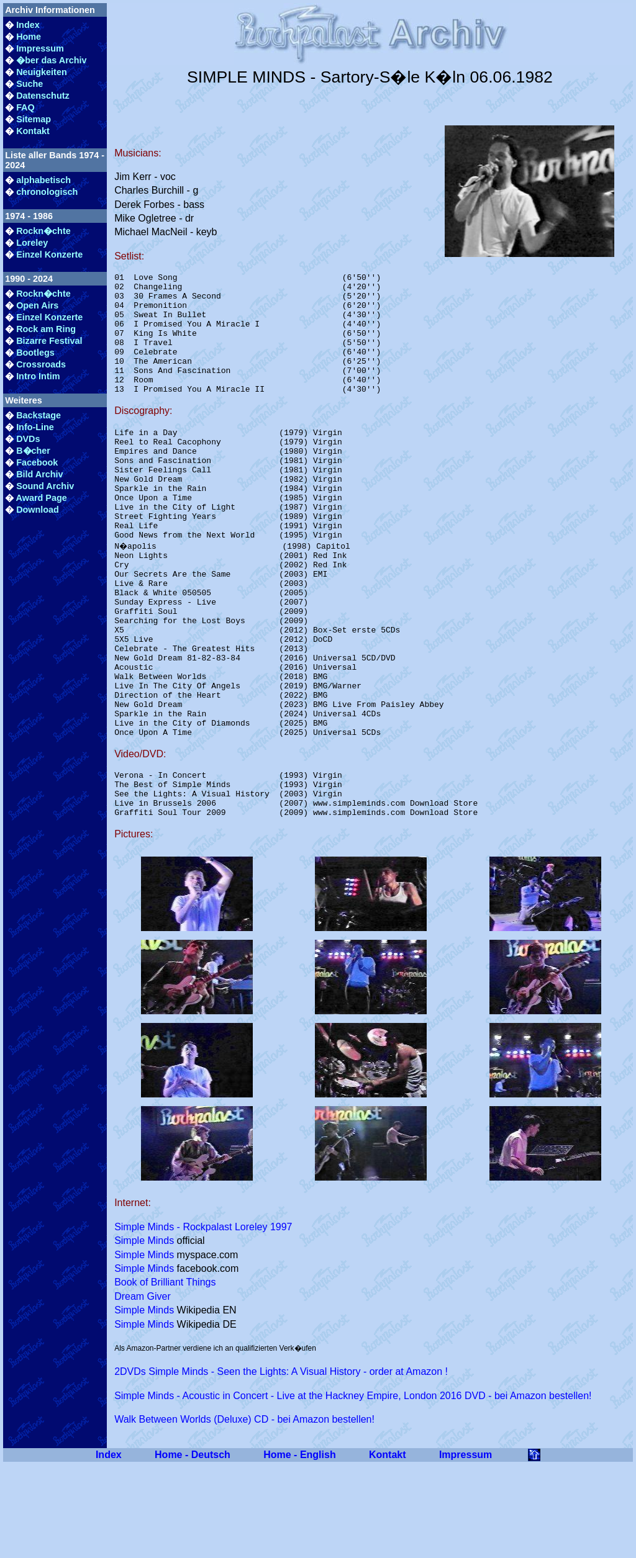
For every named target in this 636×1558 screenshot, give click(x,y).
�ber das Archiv (51, 60)
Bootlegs (35, 353)
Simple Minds (144, 1333)
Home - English (299, 1547)
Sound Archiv (45, 486)
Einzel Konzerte (49, 254)
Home (28, 37)
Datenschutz (43, 96)
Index (28, 25)
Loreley (32, 243)
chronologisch (47, 192)
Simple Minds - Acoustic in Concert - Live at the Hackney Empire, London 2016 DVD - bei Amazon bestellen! (352, 1489)
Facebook (37, 462)
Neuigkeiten (41, 72)
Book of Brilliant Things (165, 1375)
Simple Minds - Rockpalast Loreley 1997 (203, 1320)
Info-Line (35, 427)
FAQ (25, 107)
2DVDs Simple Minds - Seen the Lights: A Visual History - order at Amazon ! (281, 1464)
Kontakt (33, 131)
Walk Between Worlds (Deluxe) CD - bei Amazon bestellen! (244, 1512)
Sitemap (33, 119)
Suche (29, 84)
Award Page (41, 498)
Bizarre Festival (49, 341)
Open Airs (37, 305)
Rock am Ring (46, 329)
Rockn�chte (43, 231)
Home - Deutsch (192, 1547)
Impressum (40, 48)
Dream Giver (142, 1389)
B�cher (33, 451)
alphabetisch (43, 180)
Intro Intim (38, 376)
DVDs (28, 439)
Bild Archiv (39, 474)
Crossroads (41, 364)
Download (37, 510)
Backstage (38, 415)
